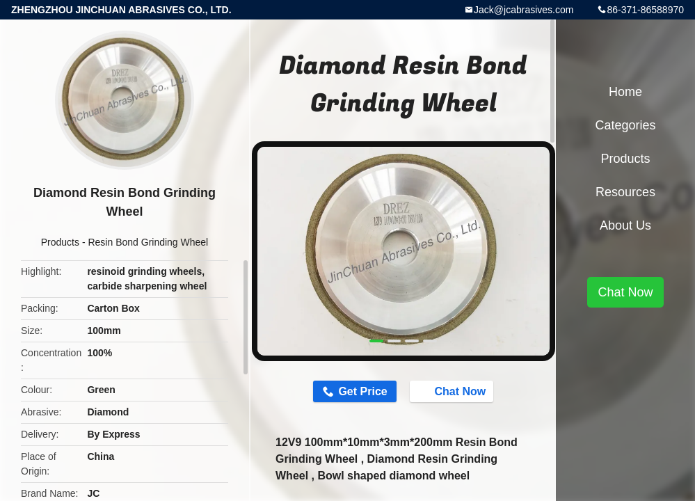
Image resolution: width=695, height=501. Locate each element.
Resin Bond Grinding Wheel (148, 242)
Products (60, 242)
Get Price (362, 391)
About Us (625, 225)
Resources (625, 192)
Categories (625, 125)
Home (625, 92)
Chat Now (453, 390)
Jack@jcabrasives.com (523, 9)
